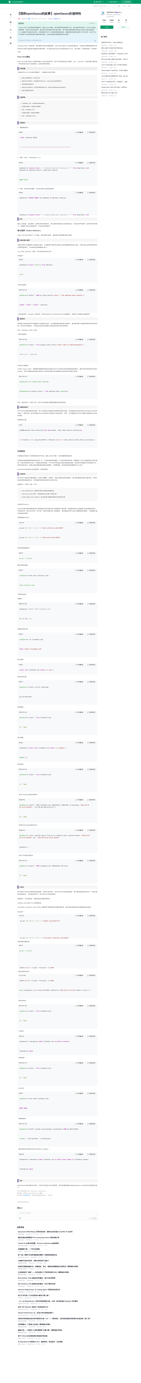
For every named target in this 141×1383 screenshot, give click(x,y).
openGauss (110, 12)
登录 (124, 6)
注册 (129, 6)
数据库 (56, 18)
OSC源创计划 (26, 1195)
